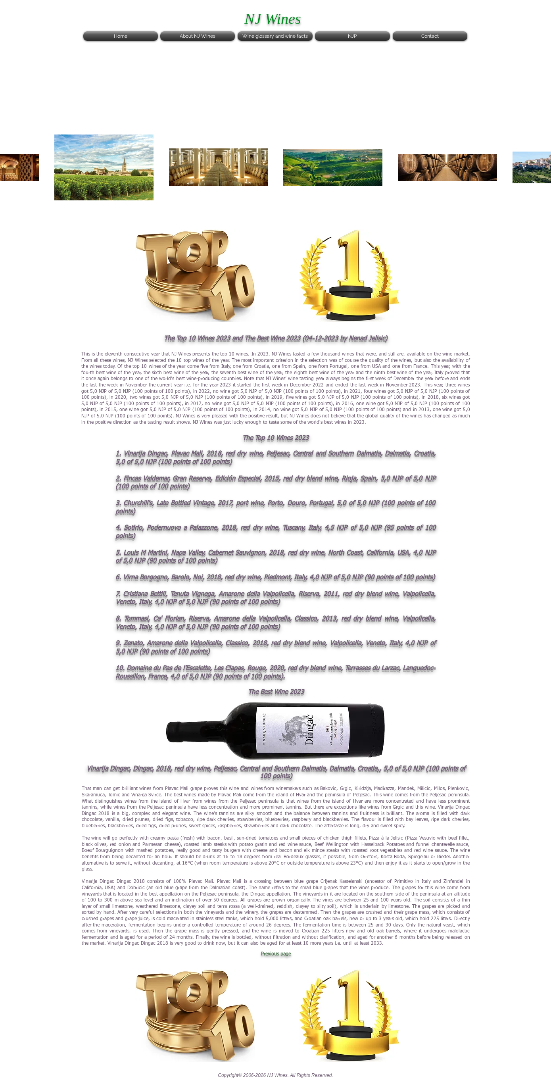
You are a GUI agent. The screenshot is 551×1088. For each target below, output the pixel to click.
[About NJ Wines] (197, 36)
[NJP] (352, 36)
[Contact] (430, 36)
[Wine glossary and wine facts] (275, 36)
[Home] (120, 36)
